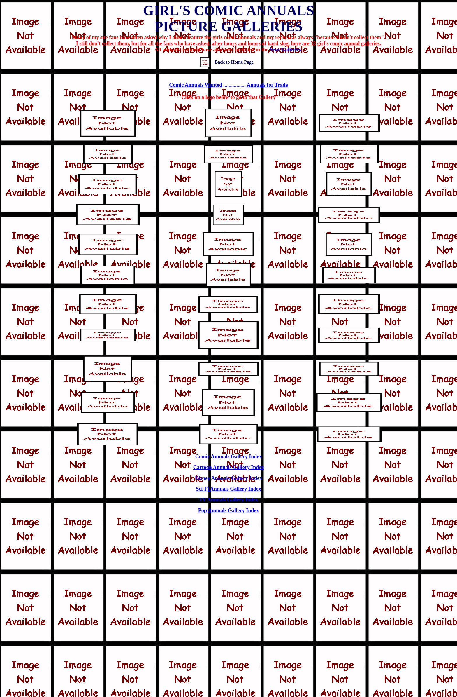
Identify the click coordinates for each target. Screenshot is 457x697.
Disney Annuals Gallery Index (228, 478)
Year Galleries (285, 50)
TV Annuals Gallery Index (228, 500)
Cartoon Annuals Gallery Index (228, 467)
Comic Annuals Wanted (195, 85)
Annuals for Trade (267, 85)
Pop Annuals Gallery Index (228, 510)
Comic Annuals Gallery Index (228, 456)
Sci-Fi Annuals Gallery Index (228, 489)
